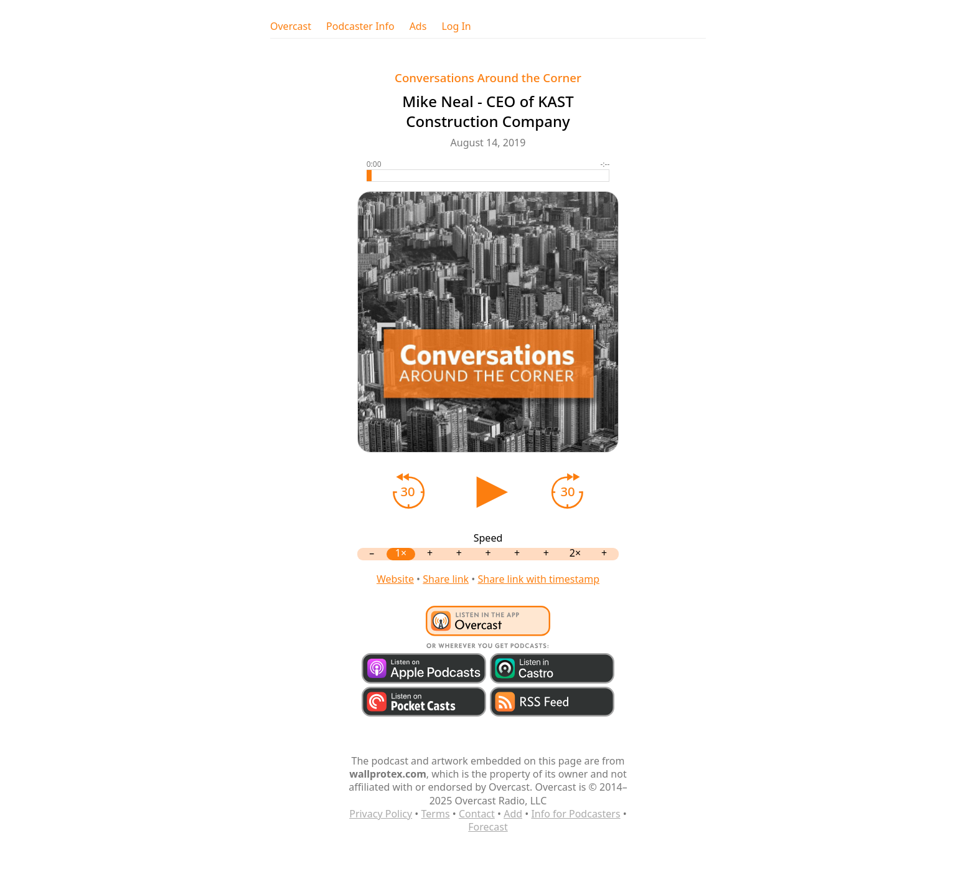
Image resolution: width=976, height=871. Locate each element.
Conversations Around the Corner (488, 77)
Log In (456, 26)
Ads (418, 26)
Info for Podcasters (575, 814)
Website (395, 579)
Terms (435, 814)
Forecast (487, 827)
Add (513, 814)
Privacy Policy (380, 814)
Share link (446, 579)
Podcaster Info (360, 26)
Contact (477, 814)
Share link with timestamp (538, 579)
